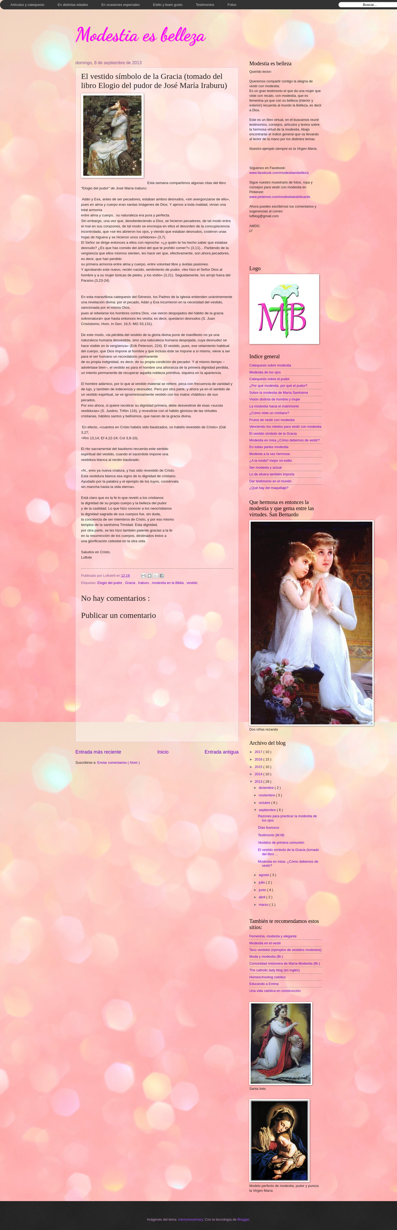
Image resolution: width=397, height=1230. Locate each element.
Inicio (163, 752)
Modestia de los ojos (265, 372)
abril (262, 897)
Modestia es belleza (140, 34)
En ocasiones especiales (120, 5)
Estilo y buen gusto (167, 5)
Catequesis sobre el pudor (269, 379)
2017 (259, 752)
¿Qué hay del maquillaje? (268, 488)
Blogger (243, 1219)
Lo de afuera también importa (271, 474)
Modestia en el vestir (265, 943)
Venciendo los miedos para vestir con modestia (285, 427)
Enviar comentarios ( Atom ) (118, 763)
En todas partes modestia (268, 447)
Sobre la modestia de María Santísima (278, 393)
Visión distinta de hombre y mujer (274, 399)
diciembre (266, 788)
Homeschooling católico (267, 977)
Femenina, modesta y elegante (273, 936)
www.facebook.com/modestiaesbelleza (278, 173)
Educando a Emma (264, 984)
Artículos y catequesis (27, 5)
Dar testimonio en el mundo (270, 481)
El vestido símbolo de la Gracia (273, 433)
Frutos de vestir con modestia (272, 420)
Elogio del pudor (110, 583)
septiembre (268, 810)
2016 (259, 759)
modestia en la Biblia (168, 583)
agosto (264, 875)
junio (263, 890)
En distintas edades (73, 5)
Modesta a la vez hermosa (269, 454)
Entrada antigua (222, 752)
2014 (259, 774)
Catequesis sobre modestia (270, 365)
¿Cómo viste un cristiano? (269, 413)
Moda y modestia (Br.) (266, 956)
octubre (265, 803)
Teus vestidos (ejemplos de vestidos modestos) (285, 950)
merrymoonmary (190, 1219)
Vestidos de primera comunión (281, 843)
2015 (259, 767)
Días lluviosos (268, 828)
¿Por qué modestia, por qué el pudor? (278, 386)
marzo (264, 905)
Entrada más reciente (98, 752)
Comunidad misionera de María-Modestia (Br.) (284, 963)
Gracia (130, 583)
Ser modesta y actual (265, 467)
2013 (259, 782)
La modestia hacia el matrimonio (274, 406)
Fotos (232, 5)
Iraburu (144, 583)
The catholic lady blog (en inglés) (274, 970)
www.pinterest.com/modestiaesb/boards (279, 197)
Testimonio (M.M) (271, 835)
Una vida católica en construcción (275, 991)
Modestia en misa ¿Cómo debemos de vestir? (284, 440)
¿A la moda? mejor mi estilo (270, 461)
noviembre (267, 795)
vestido (191, 583)
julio (262, 882)
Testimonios (205, 5)
